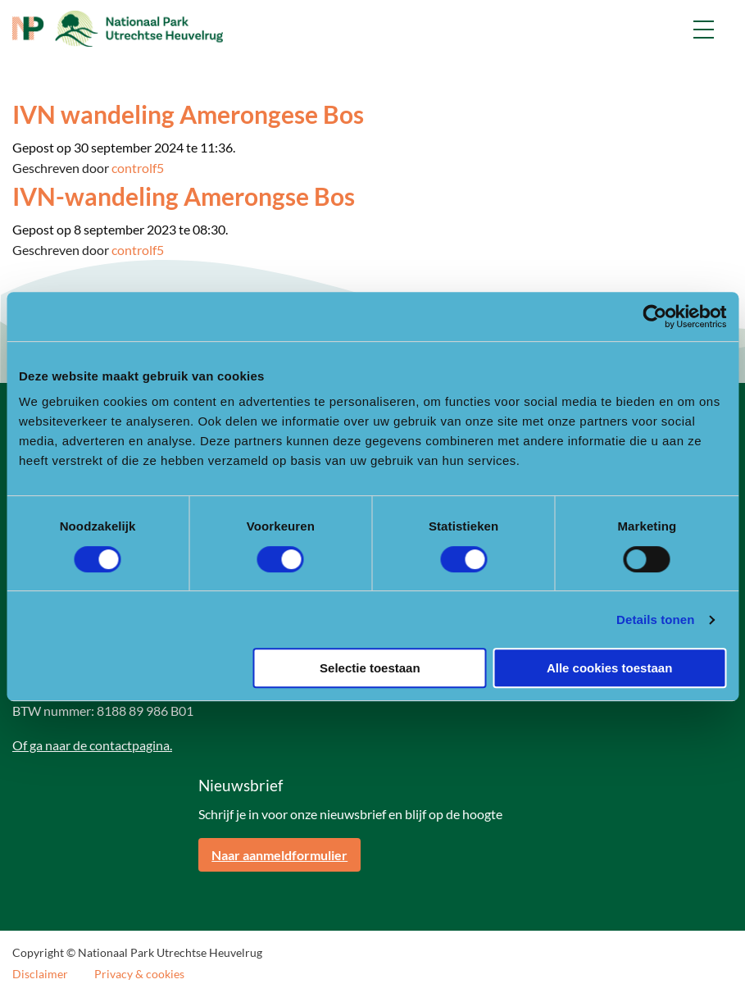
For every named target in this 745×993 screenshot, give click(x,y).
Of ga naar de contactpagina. (92, 745)
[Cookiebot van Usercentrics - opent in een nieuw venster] (654, 316)
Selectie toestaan (370, 668)
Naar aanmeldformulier (279, 855)
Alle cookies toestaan (609, 668)
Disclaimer (40, 974)
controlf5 (137, 167)
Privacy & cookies (139, 974)
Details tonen (655, 619)
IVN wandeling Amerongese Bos (188, 114)
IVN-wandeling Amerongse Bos (183, 196)
